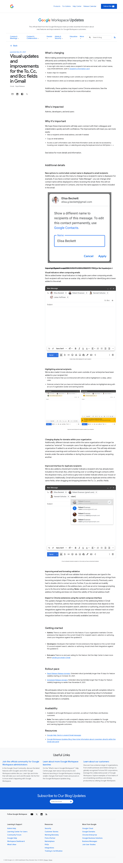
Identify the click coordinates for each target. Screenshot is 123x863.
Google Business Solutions (92, 838)
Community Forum (14, 835)
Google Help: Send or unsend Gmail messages (64, 735)
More (82, 37)
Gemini (49, 37)
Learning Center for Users (17, 832)
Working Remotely (52, 835)
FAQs (47, 845)
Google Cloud (87, 828)
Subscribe (108, 6)
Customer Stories (51, 832)
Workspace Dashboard (16, 841)
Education (73, 37)
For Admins (66, 6)
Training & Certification (53, 851)
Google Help (12, 838)
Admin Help (11, 828)
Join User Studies (89, 845)
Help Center (77, 6)
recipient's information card (79, 69)
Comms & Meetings (14, 37)
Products (57, 6)
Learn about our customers (96, 761)
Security (48, 828)
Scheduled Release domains (57, 680)
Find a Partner (50, 838)
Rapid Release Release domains (58, 674)
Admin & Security (59, 37)
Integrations (49, 848)
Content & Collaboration (33, 37)
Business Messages (89, 841)
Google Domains (88, 832)
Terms (50, 860)
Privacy (46, 860)
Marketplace (50, 841)
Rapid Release (20, 86)
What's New (11, 845)
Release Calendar (89, 6)
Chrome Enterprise (89, 835)
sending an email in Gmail (61, 658)
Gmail (12, 86)
